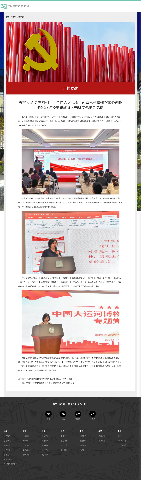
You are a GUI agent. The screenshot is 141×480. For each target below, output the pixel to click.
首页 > (8, 17)
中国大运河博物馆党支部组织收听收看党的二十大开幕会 (49, 379)
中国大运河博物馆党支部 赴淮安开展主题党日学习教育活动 (50, 383)
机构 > (14, 17)
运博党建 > (21, 17)
